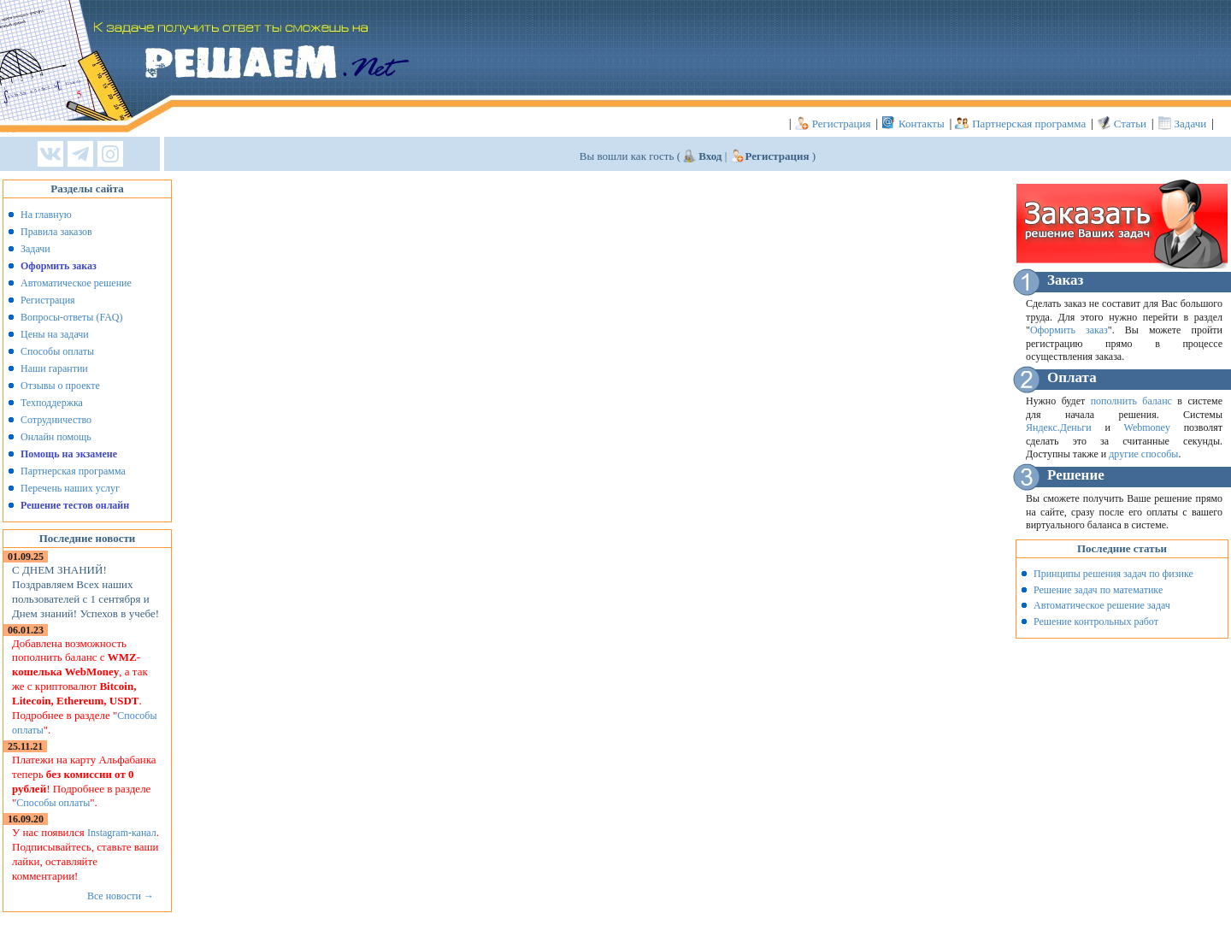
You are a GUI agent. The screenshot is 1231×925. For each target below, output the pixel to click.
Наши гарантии (54, 368)
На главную (46, 215)
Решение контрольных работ (1096, 621)
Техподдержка (52, 403)
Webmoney (1147, 427)
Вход (710, 156)
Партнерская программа (1029, 123)
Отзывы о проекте (60, 386)
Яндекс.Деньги (1059, 427)
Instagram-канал (121, 833)
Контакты (921, 123)
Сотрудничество (56, 420)
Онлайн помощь (56, 437)
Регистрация (841, 123)
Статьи (1130, 123)
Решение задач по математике (1098, 590)
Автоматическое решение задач (1102, 605)
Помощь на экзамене (69, 454)
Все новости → (120, 896)
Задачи (1191, 123)
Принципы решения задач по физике (1113, 574)
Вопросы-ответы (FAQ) (72, 317)
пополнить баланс (1131, 401)
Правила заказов (56, 232)
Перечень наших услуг (70, 488)
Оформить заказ (59, 266)
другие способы (1143, 454)
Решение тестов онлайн (75, 505)
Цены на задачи (55, 334)
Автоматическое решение (76, 283)
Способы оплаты (57, 351)
